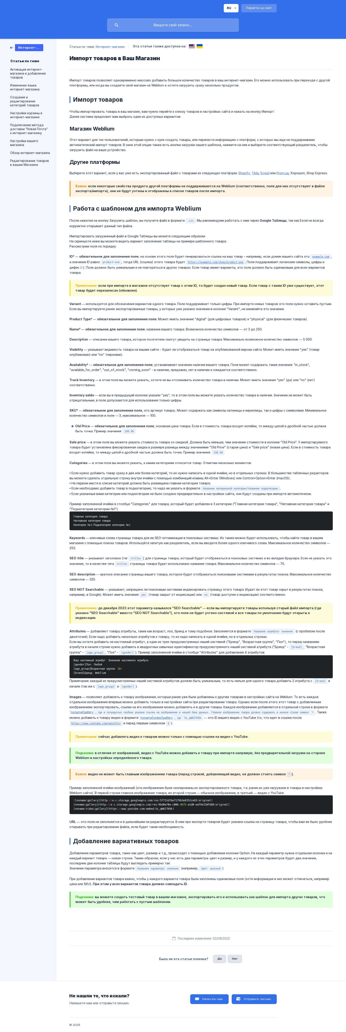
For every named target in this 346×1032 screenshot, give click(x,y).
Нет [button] (235, 958)
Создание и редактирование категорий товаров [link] (24, 101)
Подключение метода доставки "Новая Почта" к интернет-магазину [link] (29, 129)
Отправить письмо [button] (257, 999)
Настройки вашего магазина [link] (24, 143)
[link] (26, 47)
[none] (231, 8)
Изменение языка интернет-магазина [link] (24, 87)
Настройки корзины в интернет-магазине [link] (26, 115)
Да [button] (219, 958)
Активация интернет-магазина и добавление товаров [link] (28, 73)
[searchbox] (173, 25)
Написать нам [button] (212, 999)
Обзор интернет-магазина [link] (30, 153)
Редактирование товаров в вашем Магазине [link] (29, 163)
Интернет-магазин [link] (110, 47)
